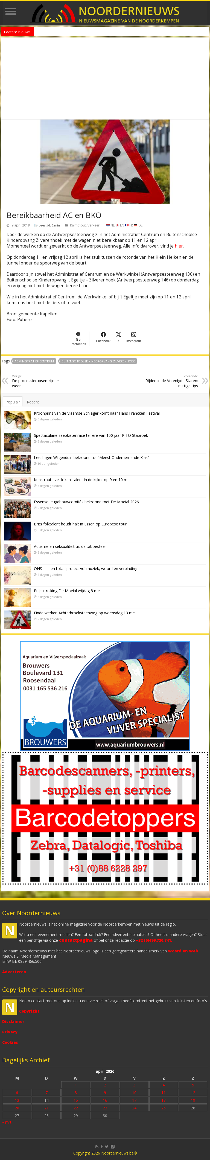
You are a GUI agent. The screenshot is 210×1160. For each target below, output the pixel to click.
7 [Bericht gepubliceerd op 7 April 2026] (46, 1092)
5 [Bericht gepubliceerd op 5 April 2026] (193, 1085)
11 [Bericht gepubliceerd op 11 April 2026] (163, 1092)
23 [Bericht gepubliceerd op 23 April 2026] (105, 1107)
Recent (33, 402)
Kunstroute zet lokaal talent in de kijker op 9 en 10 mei (82, 479)
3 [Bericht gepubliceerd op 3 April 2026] (134, 1085)
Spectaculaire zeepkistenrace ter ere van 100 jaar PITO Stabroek (91, 435)
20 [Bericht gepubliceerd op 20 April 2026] (17, 1107)
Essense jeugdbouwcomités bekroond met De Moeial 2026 (86, 501)
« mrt (6, 1122)
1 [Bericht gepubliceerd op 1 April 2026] (76, 1085)
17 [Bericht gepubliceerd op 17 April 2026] (134, 1100)
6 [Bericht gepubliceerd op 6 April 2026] (17, 1092)
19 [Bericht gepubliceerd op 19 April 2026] (193, 1100)
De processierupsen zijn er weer (40, 381)
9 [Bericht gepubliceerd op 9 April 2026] (105, 1092)
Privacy (10, 1031)
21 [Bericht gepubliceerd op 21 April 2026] (46, 1107)
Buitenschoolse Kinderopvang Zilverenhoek (98, 361)
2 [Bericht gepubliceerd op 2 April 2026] (105, 1085)
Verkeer (94, 225)
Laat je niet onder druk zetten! (59, 31)
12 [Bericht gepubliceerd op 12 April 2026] (193, 1092)
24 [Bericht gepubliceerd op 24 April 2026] (134, 1107)
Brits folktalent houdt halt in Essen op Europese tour (80, 524)
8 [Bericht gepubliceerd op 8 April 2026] (76, 1092)
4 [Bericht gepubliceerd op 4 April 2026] (163, 1085)
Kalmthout (78, 225)
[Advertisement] (105, 78)
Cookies (10, 1042)
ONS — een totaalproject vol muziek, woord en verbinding (85, 568)
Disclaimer (13, 1021)
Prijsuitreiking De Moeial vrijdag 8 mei (67, 590)
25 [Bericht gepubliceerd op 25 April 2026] (163, 1107)
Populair (12, 402)
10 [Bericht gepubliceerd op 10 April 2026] (134, 1092)
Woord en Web (183, 950)
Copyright (29, 1011)
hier (179, 246)
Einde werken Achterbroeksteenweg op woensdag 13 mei (85, 612)
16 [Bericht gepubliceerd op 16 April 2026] (105, 1100)
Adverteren (14, 971)
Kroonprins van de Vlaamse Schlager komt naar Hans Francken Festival (97, 413)
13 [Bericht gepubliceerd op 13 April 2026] (17, 1100)
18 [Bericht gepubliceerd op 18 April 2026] (163, 1100)
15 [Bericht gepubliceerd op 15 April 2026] (76, 1100)
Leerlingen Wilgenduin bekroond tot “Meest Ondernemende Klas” (91, 457)
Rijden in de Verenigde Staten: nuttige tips (170, 381)
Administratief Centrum (34, 361)
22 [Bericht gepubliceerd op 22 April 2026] (76, 1107)
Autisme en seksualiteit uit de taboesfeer (70, 546)
